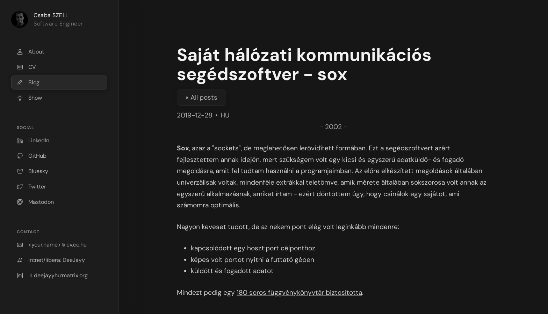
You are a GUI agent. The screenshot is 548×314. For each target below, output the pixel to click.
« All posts (201, 97)
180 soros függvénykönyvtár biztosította (299, 292)
